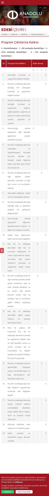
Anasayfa (4, 34)
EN (45, 8)
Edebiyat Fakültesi (37, 34)
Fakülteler (24, 34)
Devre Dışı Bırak (24, 492)
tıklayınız (19, 482)
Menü (2, 2)
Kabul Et (7, 492)
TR (40, 8)
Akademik (14, 34)
